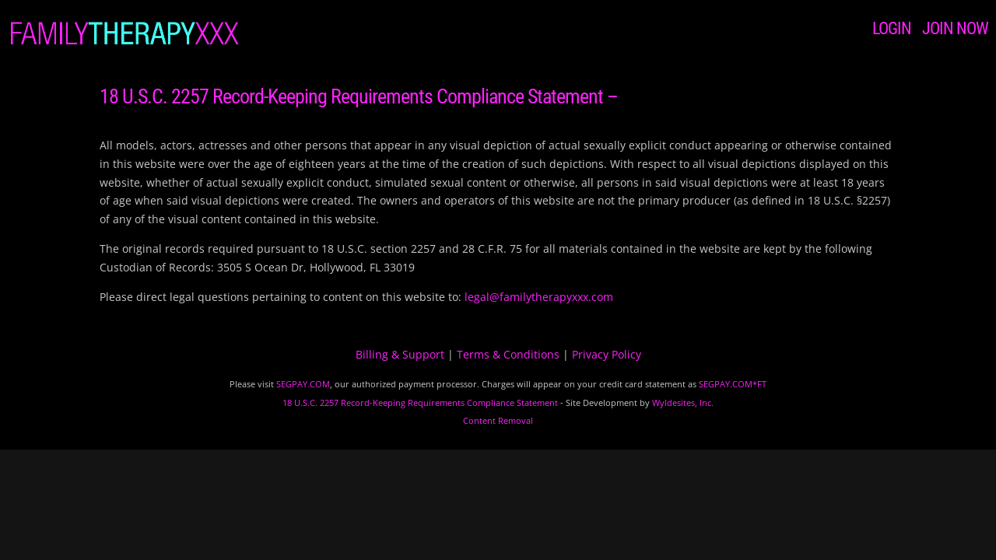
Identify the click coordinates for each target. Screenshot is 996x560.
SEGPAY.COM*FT (732, 384)
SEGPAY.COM (303, 384)
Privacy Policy (606, 354)
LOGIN (891, 28)
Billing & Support (400, 354)
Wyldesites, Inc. (683, 402)
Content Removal (498, 420)
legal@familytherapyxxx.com (539, 296)
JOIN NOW (955, 28)
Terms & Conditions (508, 354)
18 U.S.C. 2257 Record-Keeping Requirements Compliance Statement (420, 402)
